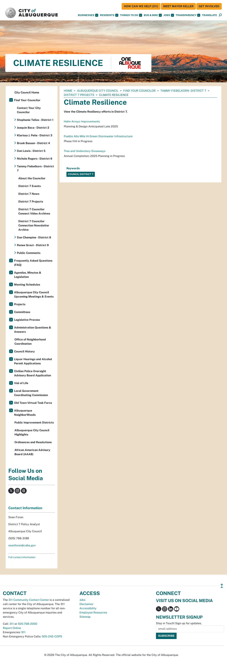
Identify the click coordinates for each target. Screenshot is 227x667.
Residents (109, 15)
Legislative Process (27, 319)
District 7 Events (29, 186)
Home (68, 90)
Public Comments (28, 253)
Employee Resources (93, 612)
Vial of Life (21, 383)
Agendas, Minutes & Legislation (27, 275)
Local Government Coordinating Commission (31, 393)
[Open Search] (220, 15)
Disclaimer (86, 604)
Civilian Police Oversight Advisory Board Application (32, 373)
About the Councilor (31, 178)
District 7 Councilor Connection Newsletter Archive (33, 225)
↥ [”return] (221, 586)
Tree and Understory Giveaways (84, 151)
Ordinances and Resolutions (33, 442)
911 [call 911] (23, 632)
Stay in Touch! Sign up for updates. (179, 623)
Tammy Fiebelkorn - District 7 (183, 90)
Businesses (88, 15)
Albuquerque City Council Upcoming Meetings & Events (34, 294)
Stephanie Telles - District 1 (35, 120)
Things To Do (131, 15)
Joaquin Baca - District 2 (33, 127)
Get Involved (209, 6)
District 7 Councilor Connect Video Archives (34, 211)
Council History (24, 351)
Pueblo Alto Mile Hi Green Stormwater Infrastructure (98, 136)
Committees (22, 312)
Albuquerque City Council (97, 90)
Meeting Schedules (27, 284)
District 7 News (28, 193)
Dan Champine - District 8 (34, 237)
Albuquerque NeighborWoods (25, 412)
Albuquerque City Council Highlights (31, 432)
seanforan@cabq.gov (22, 545)
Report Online (12, 628)
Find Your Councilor (139, 90)
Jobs (169, 15)
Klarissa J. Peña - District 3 (34, 135)
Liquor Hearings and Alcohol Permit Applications (33, 361)
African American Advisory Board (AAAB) (32, 452)
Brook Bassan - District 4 (33, 143)
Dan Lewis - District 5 (31, 151)
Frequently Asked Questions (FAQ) (33, 263)
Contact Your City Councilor (29, 110)
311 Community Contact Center (28, 600)
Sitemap (85, 616)
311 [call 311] (12, 623)
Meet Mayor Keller (178, 6)
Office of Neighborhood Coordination (30, 341)
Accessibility (87, 608)
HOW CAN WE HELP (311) (141, 6)
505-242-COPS (52, 636)
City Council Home (26, 92)
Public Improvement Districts (34, 422)
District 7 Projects (79, 95)
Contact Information (25, 508)
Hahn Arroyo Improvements (82, 121)
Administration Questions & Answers (32, 329)
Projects (19, 304)
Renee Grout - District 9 (33, 245)
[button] (209, 15)
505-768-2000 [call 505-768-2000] (27, 623)
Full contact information (21, 557)
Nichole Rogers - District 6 (34, 158)
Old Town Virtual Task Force (33, 402)
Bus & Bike (153, 15)
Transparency (188, 15)
